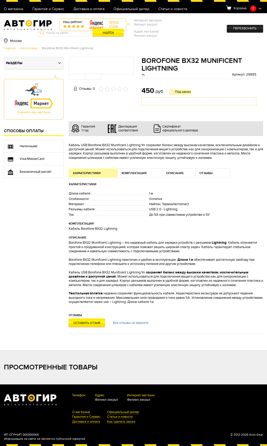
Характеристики (87, 173)
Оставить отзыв (86, 323)
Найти (108, 33)
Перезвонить (245, 29)
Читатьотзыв (114, 24)
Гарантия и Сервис (48, 9)
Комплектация (134, 173)
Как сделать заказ (121, 422)
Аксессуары (29, 48)
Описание (175, 173)
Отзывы (206, 173)
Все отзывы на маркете (130, 323)
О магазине (13, 9)
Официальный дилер (131, 9)
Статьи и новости (172, 9)
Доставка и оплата (88, 9)
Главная (10, 48)
